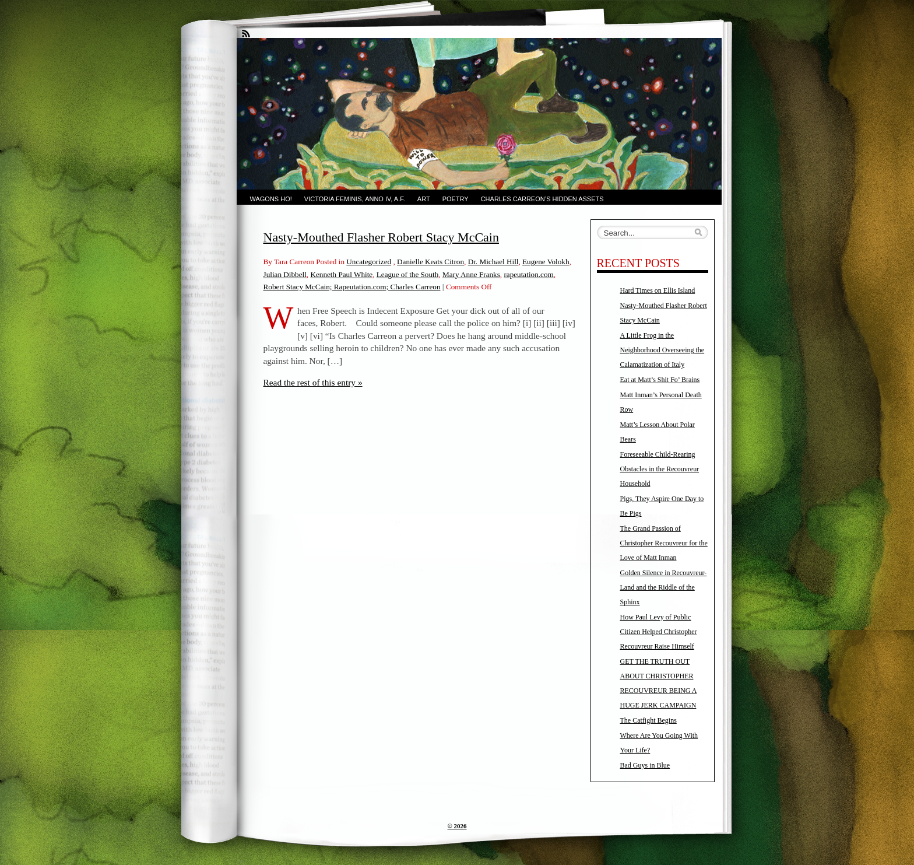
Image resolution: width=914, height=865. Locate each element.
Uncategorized (368, 261)
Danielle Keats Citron (430, 261)
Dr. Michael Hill (493, 261)
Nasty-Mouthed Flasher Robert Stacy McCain (381, 237)
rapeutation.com (528, 274)
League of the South (408, 274)
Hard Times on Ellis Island (657, 290)
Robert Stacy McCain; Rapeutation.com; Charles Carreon (352, 286)
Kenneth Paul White (341, 274)
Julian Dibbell (285, 274)
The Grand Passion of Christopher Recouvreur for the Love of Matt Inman (664, 543)
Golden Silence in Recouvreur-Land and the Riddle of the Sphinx (663, 587)
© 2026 (457, 825)
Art (423, 198)
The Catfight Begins (648, 720)
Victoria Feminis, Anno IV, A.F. (354, 198)
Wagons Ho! (271, 198)
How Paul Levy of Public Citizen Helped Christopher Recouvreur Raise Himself (658, 631)
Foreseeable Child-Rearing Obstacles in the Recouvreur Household (659, 469)
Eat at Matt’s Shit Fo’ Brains (660, 380)
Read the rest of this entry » (313, 382)
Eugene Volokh (545, 261)
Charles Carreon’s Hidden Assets (542, 198)
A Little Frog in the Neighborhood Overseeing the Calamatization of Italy (662, 350)
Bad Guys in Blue (645, 765)
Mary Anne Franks (471, 274)
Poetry (455, 198)
